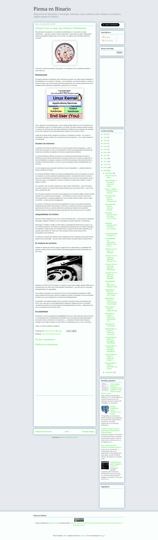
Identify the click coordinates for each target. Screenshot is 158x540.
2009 (105, 170)
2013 (105, 158)
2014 (105, 155)
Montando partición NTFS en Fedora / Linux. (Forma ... (111, 216)
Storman (83, 535)
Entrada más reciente (43, 432)
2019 (105, 140)
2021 (105, 134)
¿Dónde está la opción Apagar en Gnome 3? (116, 464)
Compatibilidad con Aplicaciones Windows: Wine (111, 284)
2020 (105, 137)
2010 (105, 167)
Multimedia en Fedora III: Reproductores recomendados (111, 301)
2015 (105, 152)
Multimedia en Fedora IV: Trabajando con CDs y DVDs (111, 292)
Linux (43, 334)
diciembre (108, 173)
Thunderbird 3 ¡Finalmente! (110, 325)
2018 (105, 143)
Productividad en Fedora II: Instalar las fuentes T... (110, 357)
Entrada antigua (88, 432)
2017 (105, 146)
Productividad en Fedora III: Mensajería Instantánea (110, 348)
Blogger (102, 535)
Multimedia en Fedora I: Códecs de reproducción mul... (110, 317)
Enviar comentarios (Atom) (69, 437)
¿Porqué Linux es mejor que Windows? (111, 251)
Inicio (67, 432)
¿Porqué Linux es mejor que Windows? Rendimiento (111, 267)
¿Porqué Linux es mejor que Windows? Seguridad (111, 275)
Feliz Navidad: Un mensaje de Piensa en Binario (111, 183)
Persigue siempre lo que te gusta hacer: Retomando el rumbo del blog (110, 430)
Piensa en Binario (52, 9)
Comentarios (107, 40)
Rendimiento (50, 334)
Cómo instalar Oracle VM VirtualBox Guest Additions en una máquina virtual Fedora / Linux (111, 388)
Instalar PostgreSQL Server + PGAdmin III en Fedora (115, 410)
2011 (105, 164)
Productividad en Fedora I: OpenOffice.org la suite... (111, 365)
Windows (58, 334)
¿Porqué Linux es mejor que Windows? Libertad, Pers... (111, 258)
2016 (105, 149)
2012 (105, 161)
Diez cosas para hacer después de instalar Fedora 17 (111, 446)
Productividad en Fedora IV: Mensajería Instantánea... (110, 340)
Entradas (106, 37)
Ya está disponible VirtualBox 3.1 (111, 234)
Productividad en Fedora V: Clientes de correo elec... (110, 331)
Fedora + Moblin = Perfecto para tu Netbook (111, 191)
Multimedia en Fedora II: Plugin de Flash (111, 309)
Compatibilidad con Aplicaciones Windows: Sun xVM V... (110, 242)
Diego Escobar (53, 523)
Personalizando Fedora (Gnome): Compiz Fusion (111, 198)
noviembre (109, 372)
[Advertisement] (64, 411)
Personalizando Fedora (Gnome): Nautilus (110, 207)
